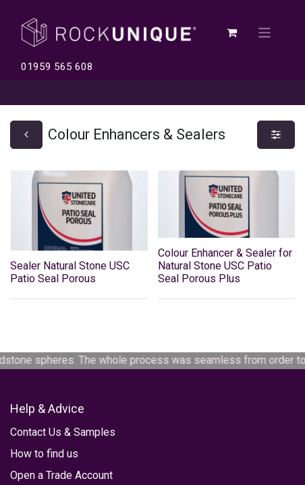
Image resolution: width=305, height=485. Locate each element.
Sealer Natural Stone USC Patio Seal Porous (70, 272)
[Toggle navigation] (265, 32)
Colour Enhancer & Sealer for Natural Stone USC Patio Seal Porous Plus (225, 266)
